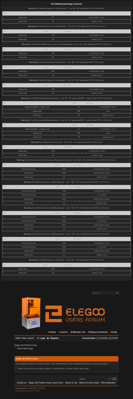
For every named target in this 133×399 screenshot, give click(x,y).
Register (53, 338)
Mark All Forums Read (89, 383)
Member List (78, 332)
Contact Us (21, 383)
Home (51, 332)
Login (41, 338)
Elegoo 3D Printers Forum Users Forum (46, 383)
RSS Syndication (108, 383)
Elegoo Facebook (98, 332)
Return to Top (71, 383)
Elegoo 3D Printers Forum (25, 345)
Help (113, 332)
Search (63, 332)
